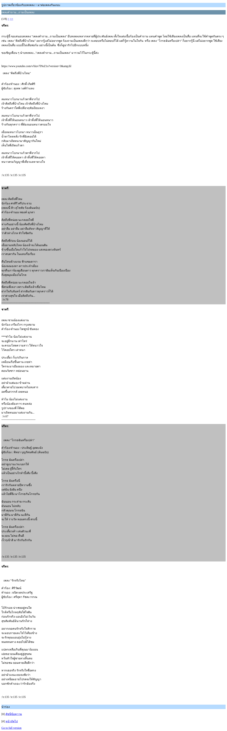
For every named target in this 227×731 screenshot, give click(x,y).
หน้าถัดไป (11, 721)
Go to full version (11, 727)
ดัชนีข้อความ (13, 714)
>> (11, 18)
